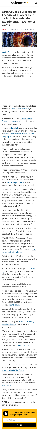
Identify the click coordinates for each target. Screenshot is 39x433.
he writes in (7, 370)
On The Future (18, 370)
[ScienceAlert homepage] (19, 3)
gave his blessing (9, 324)
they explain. (14, 305)
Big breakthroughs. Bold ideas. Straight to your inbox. (23, 413)
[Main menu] (3, 3)
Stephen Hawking (26, 321)
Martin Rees (7, 52)
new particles (23, 108)
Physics (4, 29)
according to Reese (15, 182)
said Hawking (23, 345)
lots (13, 108)
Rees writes (7, 385)
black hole (14, 128)
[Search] (36, 3)
